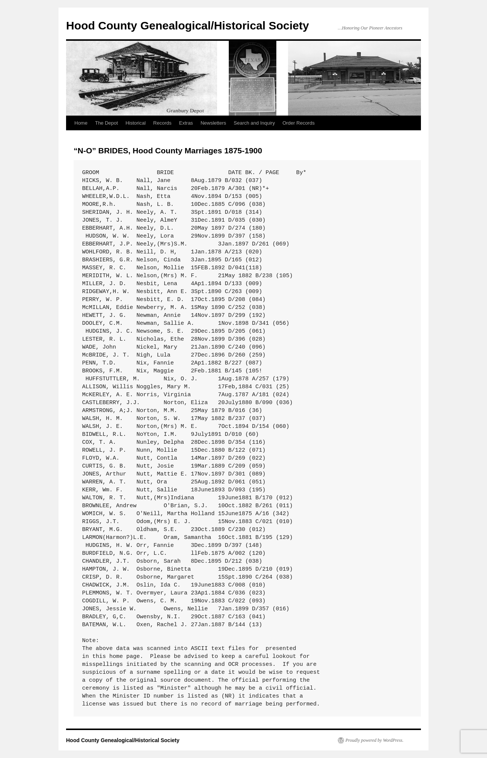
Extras (186, 123)
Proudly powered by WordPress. (374, 740)
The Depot (106, 123)
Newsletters (213, 123)
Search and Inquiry (254, 123)
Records (162, 123)
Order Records (298, 123)
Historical (135, 123)
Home (81, 123)
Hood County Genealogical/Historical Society (187, 25)
